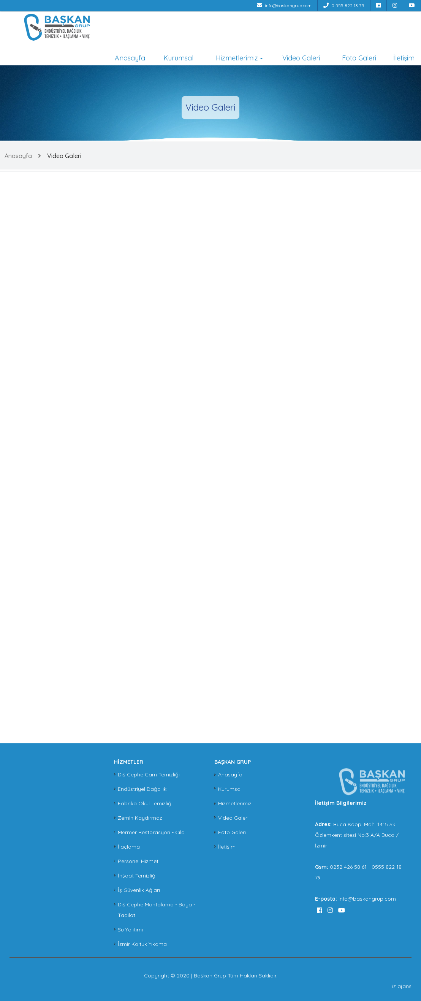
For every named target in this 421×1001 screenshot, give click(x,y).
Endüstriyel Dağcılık (142, 789)
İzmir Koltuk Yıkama (142, 944)
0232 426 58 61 (349, 866)
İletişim (404, 58)
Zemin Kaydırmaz (140, 817)
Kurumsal (178, 58)
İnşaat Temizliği (137, 875)
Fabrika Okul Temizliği (145, 803)
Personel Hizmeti (139, 861)
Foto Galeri (359, 58)
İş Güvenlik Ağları (139, 890)
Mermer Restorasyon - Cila (151, 832)
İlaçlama (129, 846)
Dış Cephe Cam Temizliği (149, 774)
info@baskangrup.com (284, 5)
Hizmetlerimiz (237, 58)
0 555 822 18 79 (343, 5)
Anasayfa (130, 58)
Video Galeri (301, 58)
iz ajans (402, 986)
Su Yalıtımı (130, 929)
